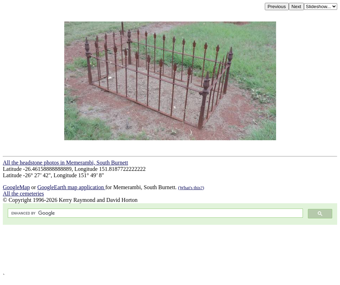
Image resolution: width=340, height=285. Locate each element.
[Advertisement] (170, 249)
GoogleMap (16, 187)
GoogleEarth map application (71, 187)
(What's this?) (191, 187)
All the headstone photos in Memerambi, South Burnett (65, 163)
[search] (154, 213)
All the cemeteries (23, 194)
